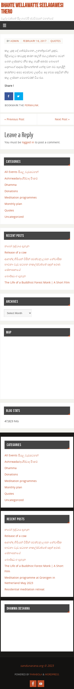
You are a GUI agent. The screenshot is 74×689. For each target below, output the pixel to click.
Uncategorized (14, 217)
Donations (11, 191)
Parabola (36, 674)
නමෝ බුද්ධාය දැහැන (17, 246)
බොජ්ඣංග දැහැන (15, 276)
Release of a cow (15, 252)
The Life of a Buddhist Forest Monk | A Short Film (37, 282)
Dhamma (11, 185)
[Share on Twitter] (18, 96)
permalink (31, 105)
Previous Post (14, 119)
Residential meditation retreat (24, 589)
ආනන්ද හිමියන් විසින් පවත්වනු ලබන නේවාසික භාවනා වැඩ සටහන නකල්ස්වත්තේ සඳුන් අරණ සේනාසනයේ (33, 264)
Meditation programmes (21, 197)
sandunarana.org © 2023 (37, 666)
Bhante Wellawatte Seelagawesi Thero (32, 8)
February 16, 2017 (35, 41)
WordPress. (52, 674)
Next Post (62, 119)
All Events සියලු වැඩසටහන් (21, 172)
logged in (28, 142)
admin (14, 41)
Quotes (56, 41)
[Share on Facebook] (9, 96)
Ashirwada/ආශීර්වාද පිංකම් (21, 178)
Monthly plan (13, 204)
